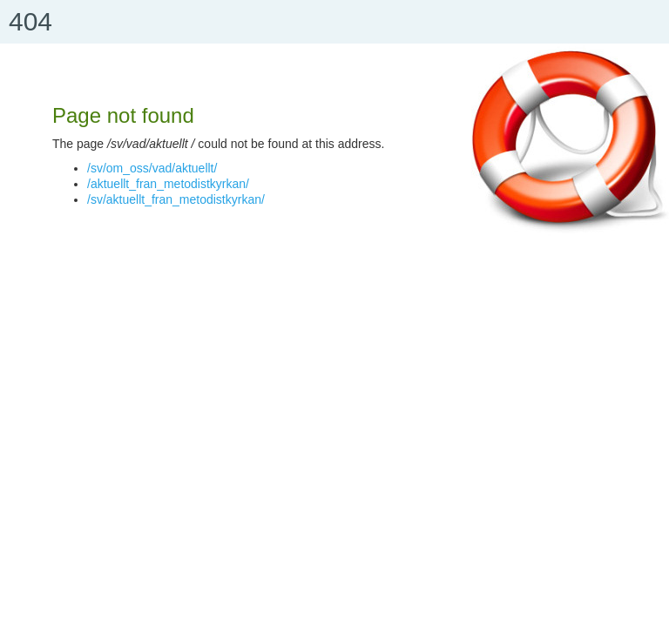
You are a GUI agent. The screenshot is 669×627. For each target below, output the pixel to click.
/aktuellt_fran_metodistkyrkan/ (168, 184)
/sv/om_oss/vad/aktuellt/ (152, 168)
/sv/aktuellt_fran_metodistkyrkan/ (176, 199)
